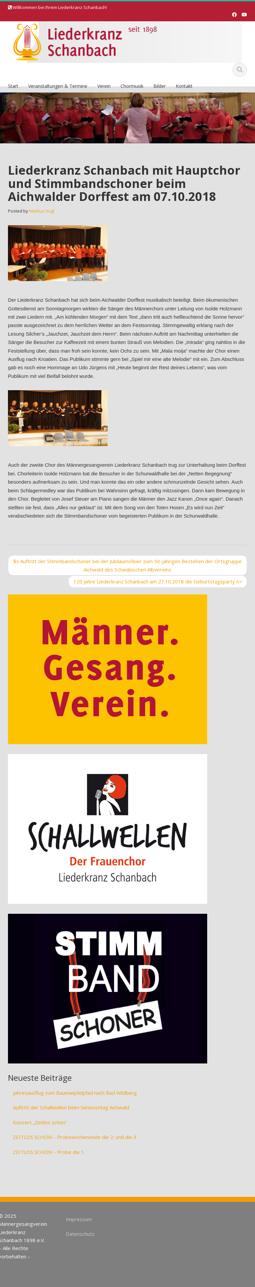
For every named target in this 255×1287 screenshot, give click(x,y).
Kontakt (184, 86)
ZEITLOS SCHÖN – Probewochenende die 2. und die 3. (75, 1137)
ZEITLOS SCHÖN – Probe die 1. (49, 1152)
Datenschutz (78, 1233)
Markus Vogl (41, 211)
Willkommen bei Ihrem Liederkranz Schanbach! (60, 7)
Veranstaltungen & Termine (57, 86)
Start (13, 86)
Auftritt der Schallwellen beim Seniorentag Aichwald (71, 1107)
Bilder (159, 86)
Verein (104, 86)
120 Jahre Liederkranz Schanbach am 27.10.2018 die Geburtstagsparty (157, 581)
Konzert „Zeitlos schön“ (40, 1122)
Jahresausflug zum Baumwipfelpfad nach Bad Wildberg (75, 1092)
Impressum (77, 1219)
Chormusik (132, 86)
